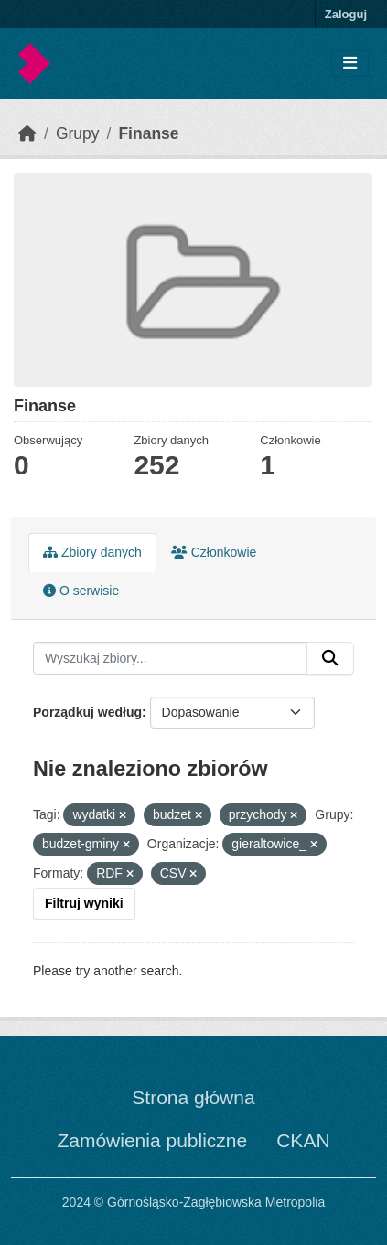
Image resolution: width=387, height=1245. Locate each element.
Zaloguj (346, 14)
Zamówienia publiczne (152, 1140)
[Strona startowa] (27, 133)
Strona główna (193, 1097)
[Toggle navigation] (350, 63)
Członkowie (213, 552)
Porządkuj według (87, 712)
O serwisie (81, 590)
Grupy (78, 133)
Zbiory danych (92, 552)
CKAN (302, 1140)
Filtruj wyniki (84, 903)
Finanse (148, 133)
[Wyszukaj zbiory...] (170, 658)
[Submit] (330, 658)
